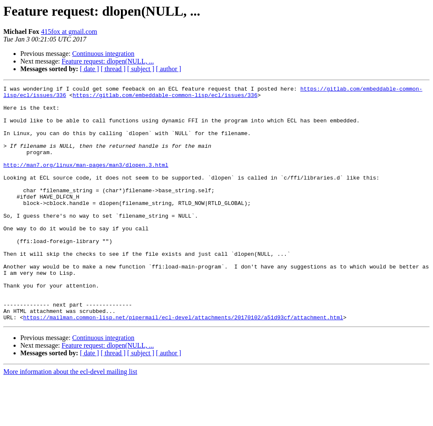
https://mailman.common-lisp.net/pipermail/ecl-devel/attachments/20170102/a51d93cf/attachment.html (183, 364)
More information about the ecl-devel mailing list (70, 418)
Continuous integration (103, 53)
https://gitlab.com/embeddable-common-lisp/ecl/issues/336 (165, 97)
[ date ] (89, 68)
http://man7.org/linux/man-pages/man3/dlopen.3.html (85, 181)
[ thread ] (113, 68)
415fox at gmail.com (69, 31)
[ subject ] (140, 68)
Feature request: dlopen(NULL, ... (108, 61)
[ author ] (168, 68)
